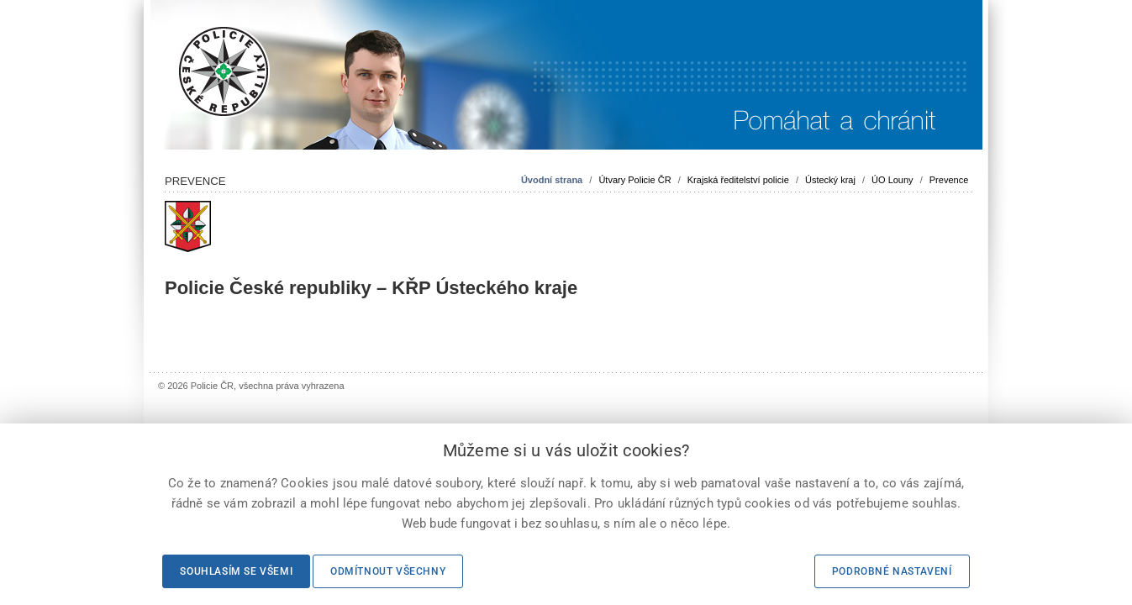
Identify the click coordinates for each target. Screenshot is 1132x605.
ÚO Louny (892, 180)
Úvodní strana (551, 180)
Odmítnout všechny (387, 571)
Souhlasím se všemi (236, 571)
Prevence (948, 180)
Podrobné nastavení (892, 571)
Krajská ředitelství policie (738, 180)
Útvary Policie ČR (634, 180)
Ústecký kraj (830, 180)
